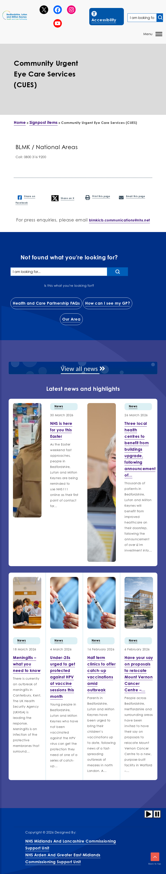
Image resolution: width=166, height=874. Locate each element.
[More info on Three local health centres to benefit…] (139, 449)
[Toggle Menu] (158, 34)
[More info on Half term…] (101, 673)
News (58, 406)
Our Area (71, 319)
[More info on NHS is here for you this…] (61, 430)
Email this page (132, 197)
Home (20, 122)
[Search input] (160, 17)
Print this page (97, 197)
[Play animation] (148, 814)
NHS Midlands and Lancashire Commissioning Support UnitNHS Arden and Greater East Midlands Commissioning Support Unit (70, 851)
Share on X (62, 198)
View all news (83, 369)
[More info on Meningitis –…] (26, 664)
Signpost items (43, 122)
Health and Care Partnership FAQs (46, 303)
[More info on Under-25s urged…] (62, 677)
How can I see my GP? (107, 303)
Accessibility (107, 16)
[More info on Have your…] (138, 673)
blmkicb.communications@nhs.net (119, 220)
